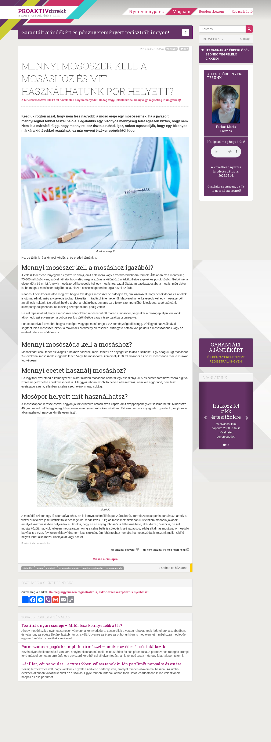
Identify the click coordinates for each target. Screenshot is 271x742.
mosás (39, 568)
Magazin (182, 11)
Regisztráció (242, 11)
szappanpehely (114, 568)
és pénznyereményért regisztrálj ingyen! (226, 352)
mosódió (51, 568)
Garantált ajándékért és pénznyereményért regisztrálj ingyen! (95, 32)
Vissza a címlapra (105, 559)
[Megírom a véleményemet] (187, 549)
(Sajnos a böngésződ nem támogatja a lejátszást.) (226, 151)
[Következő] (249, 415)
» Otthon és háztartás (173, 568)
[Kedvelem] (137, 549)
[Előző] (203, 415)
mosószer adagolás (93, 568)
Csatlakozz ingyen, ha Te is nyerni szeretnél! (226, 188)
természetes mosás (69, 568)
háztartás (28, 568)
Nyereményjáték (146, 11)
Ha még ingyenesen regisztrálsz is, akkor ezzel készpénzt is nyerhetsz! (99, 592)
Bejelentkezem (211, 11)
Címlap (245, 38)
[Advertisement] (226, 270)
